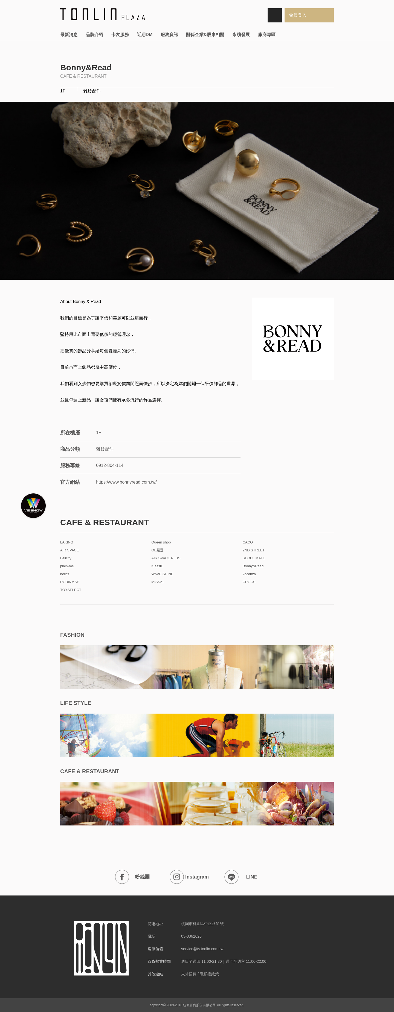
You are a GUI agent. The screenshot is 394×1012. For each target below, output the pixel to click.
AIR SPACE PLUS (165, 558)
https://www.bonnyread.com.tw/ (126, 482)
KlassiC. (157, 566)
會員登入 (297, 15)
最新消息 (69, 34)
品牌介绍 (94, 34)
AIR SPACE (69, 550)
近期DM (144, 34)
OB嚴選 (157, 550)
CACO (248, 542)
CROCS (249, 582)
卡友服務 (120, 34)
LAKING (66, 542)
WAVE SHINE (162, 574)
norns (64, 574)
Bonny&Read (253, 566)
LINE (240, 876)
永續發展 (241, 34)
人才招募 (188, 974)
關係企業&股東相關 (205, 34)
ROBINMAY (69, 582)
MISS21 (157, 582)
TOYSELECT (70, 590)
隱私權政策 (209, 974)
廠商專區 (267, 34)
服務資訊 (169, 34)
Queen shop (161, 542)
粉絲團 (132, 876)
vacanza (249, 574)
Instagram (189, 876)
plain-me (67, 566)
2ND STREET (254, 550)
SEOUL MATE (254, 558)
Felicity (65, 558)
